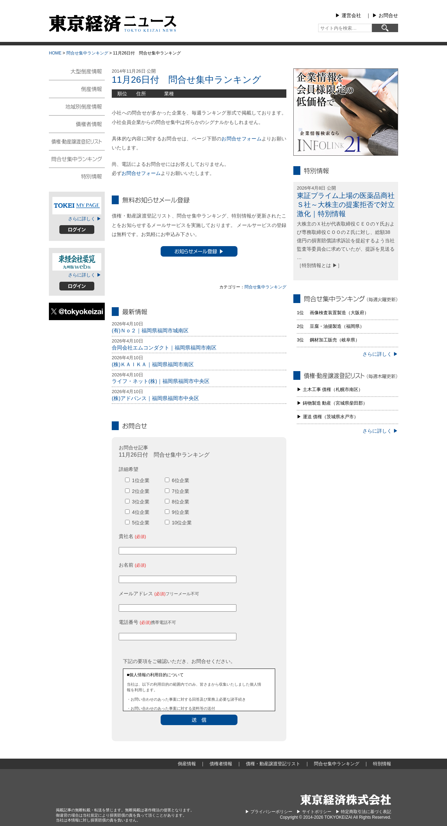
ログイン (76, 229)
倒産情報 (77, 88)
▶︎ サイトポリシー (313, 811)
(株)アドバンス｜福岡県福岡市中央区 (155, 398)
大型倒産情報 (77, 74)
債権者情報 (77, 123)
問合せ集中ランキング (87, 53)
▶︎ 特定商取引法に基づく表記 (363, 811)
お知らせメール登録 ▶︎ (199, 251)
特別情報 (77, 176)
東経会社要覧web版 (76, 262)
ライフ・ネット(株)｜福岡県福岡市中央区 (161, 381)
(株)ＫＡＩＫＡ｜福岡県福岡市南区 (153, 364)
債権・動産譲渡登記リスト (77, 141)
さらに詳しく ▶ (84, 218)
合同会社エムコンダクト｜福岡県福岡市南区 (164, 348)
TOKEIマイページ (76, 205)
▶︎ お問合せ (385, 15)
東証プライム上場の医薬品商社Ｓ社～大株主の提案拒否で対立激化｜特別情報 (346, 204)
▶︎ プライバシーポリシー (268, 811)
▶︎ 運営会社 (348, 15)
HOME (55, 53)
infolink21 (345, 112)
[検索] (385, 28)
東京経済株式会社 (345, 800)
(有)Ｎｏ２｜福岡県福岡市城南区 (150, 330)
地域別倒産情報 (77, 106)
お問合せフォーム (241, 138)
